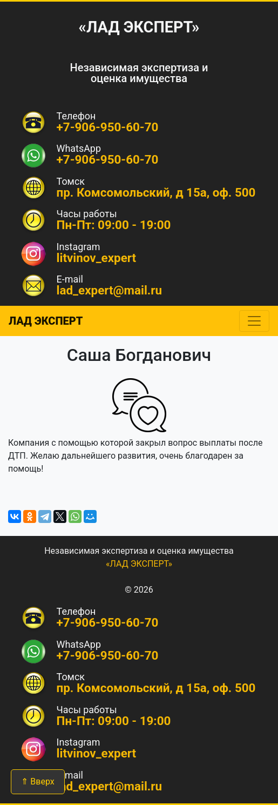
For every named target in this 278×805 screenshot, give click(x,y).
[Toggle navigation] (254, 321)
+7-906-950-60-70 (108, 159)
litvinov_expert (97, 258)
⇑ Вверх (37, 781)
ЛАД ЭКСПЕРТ (46, 320)
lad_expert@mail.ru (109, 290)
